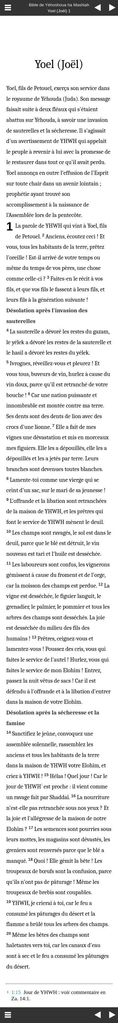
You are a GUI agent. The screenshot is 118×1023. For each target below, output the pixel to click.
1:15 (16, 992)
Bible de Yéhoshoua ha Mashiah (59, 5)
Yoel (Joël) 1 (59, 11)
